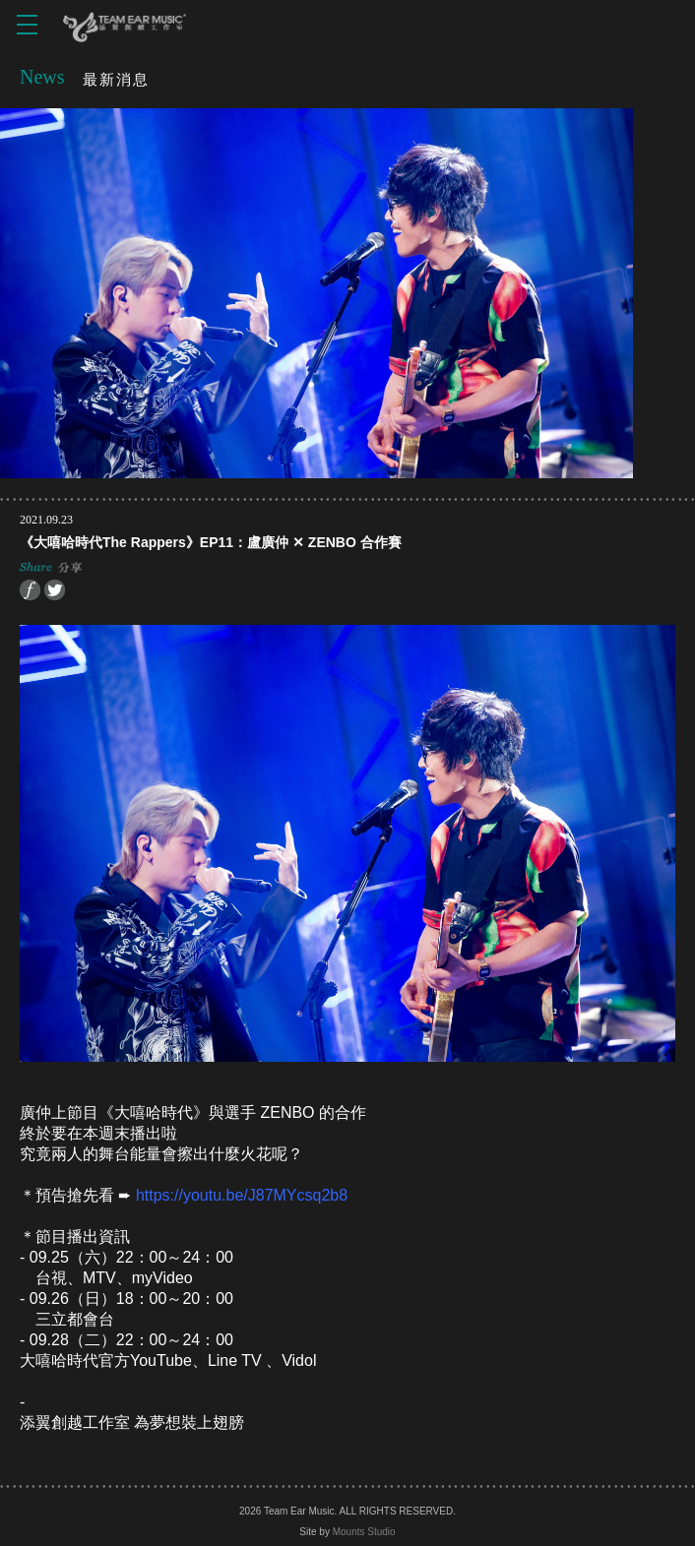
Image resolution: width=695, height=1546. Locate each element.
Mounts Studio (364, 1531)
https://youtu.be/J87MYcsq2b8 (242, 1195)
